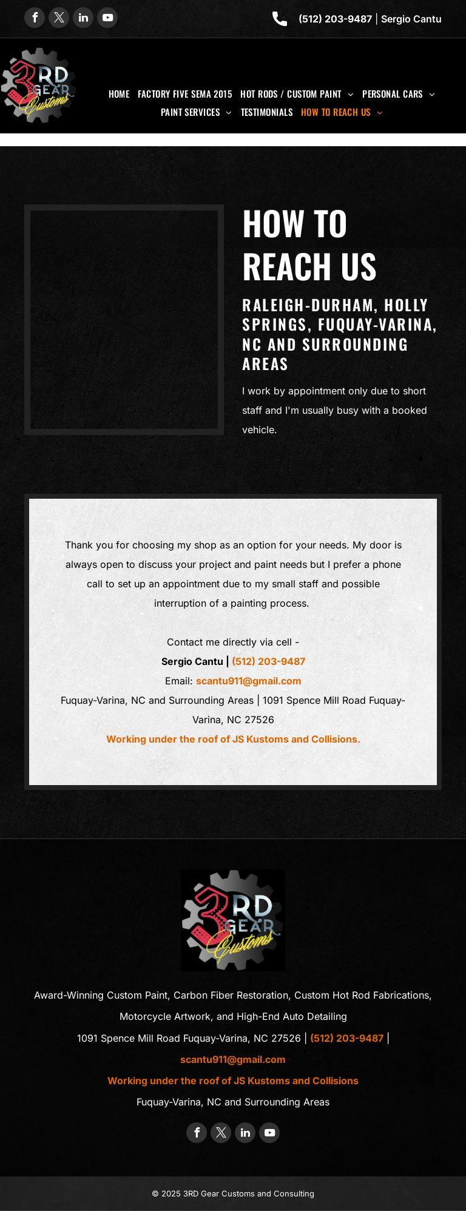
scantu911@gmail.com (249, 681)
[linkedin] (83, 19)
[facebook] (34, 19)
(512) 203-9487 (335, 19)
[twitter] (59, 19)
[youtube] (107, 19)
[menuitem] (119, 93)
